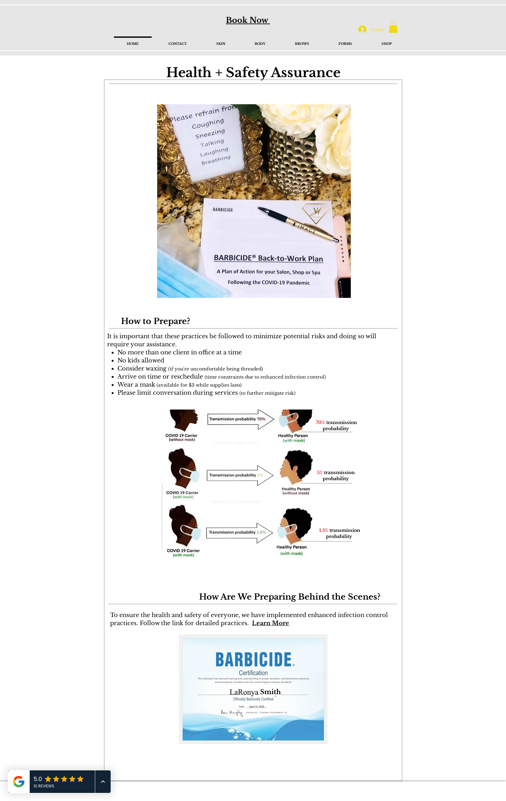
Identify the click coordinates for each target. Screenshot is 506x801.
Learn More (270, 623)
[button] (393, 27)
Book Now (248, 20)
